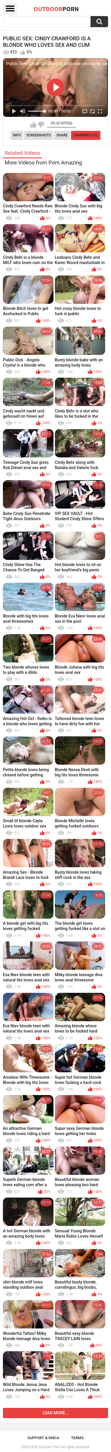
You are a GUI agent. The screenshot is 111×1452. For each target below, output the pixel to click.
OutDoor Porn (49, 1447)
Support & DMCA (43, 1438)
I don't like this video (41, 125)
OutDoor (56, 9)
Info (17, 135)
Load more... (56, 1413)
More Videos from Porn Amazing (43, 162)
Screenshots (39, 135)
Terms (77, 1438)
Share (61, 135)
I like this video (33, 125)
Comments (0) (85, 135)
